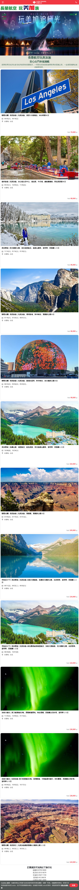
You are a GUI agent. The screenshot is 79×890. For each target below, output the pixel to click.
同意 (73, 885)
